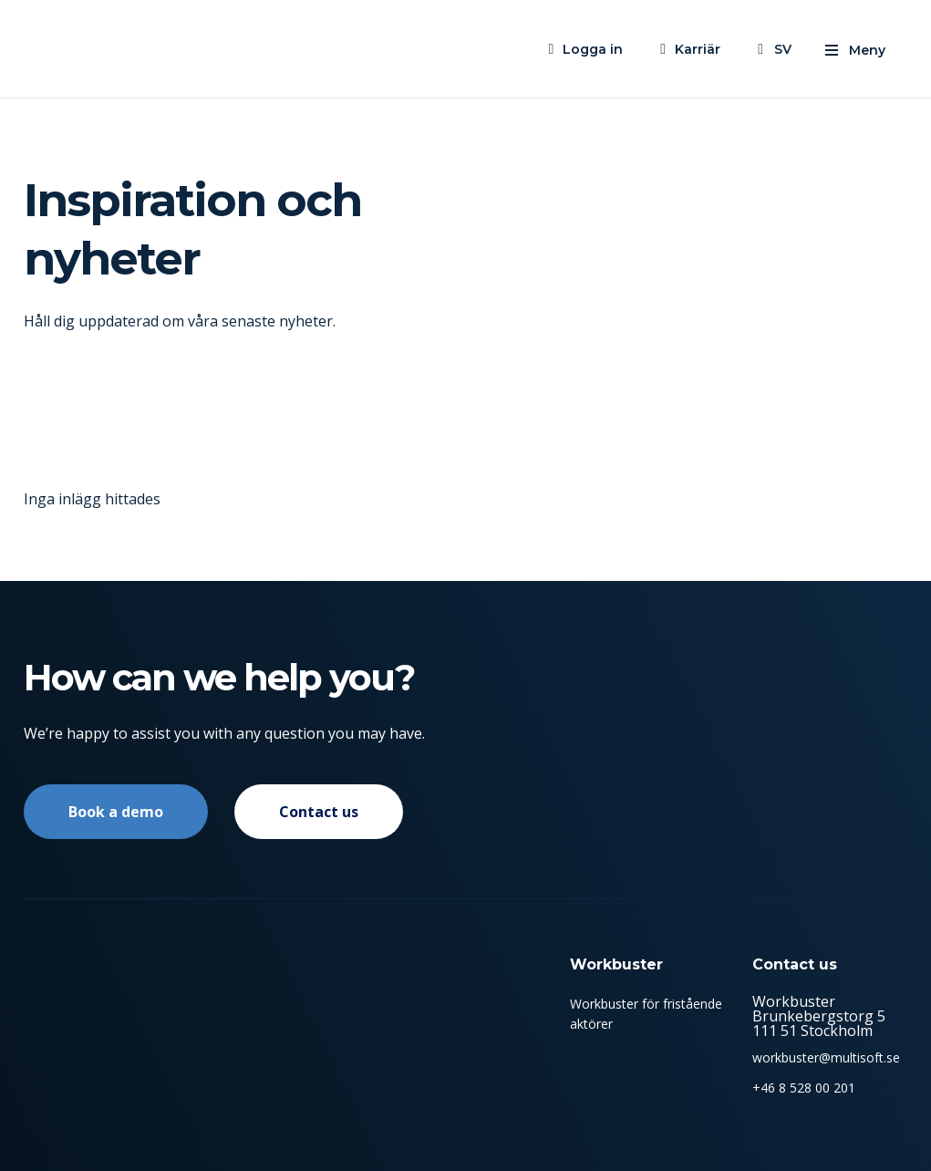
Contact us (318, 812)
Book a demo (115, 812)
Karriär (697, 49)
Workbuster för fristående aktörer (646, 1013)
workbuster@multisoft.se (826, 1057)
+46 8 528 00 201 (803, 1087)
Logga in (593, 49)
